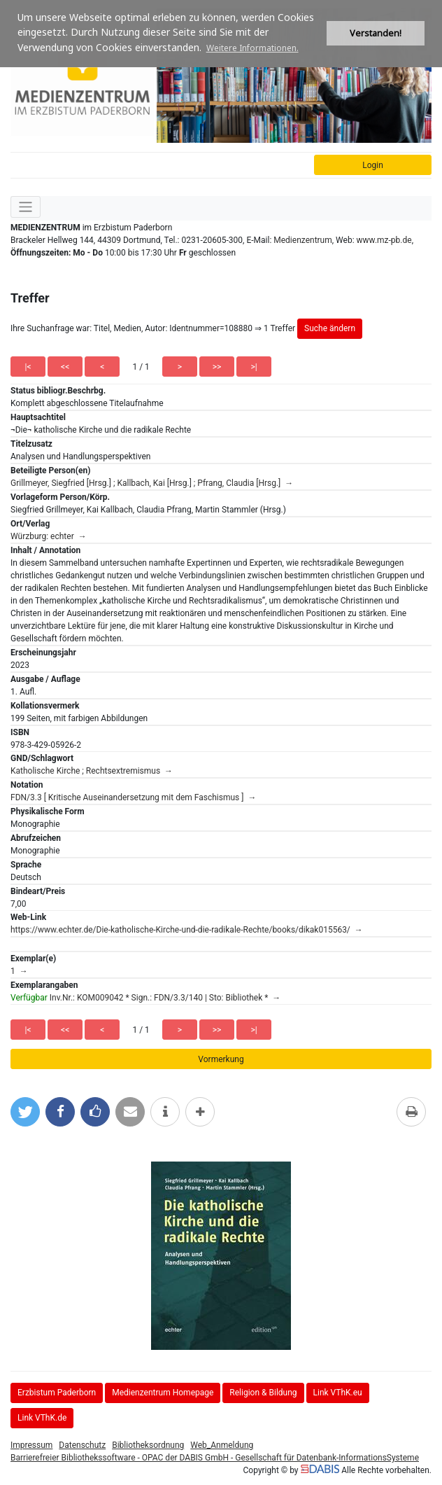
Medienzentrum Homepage (162, 1392)
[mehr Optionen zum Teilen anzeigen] (200, 1112)
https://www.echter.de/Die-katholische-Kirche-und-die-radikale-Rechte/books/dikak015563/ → (186, 930)
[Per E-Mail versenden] (130, 1112)
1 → (19, 971)
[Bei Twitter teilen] (25, 1112)
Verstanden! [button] (375, 33)
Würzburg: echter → (48, 536)
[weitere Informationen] (165, 1112)
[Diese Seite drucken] (411, 1112)
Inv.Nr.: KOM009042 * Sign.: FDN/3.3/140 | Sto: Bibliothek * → (145, 998)
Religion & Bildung (263, 1392)
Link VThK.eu (337, 1392)
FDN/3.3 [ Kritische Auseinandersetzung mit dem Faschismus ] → (133, 797)
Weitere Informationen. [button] (252, 48)
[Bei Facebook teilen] (60, 1112)
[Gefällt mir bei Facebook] (95, 1112)
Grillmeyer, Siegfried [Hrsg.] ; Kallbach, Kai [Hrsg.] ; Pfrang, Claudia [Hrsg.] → (151, 483)
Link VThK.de (41, 1418)
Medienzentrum (302, 240)
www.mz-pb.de (384, 240)
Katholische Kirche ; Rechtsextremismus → (91, 771)
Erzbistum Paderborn (56, 1392)
